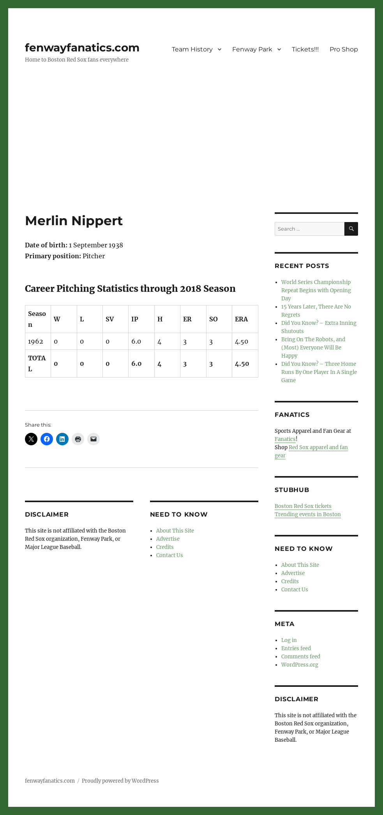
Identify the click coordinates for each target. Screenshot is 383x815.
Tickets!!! (305, 49)
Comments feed (300, 656)
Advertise (168, 539)
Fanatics (285, 439)
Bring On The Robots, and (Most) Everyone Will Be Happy (313, 347)
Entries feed (296, 648)
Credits (165, 547)
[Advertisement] (193, 154)
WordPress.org (299, 665)
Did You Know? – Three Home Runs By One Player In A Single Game (319, 372)
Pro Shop (344, 49)
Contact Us (169, 555)
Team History (192, 49)
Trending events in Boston (308, 514)
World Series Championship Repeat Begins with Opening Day (316, 290)
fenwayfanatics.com (82, 47)
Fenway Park (252, 49)
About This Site (175, 530)
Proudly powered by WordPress (120, 781)
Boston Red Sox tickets (303, 506)
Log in (289, 640)
